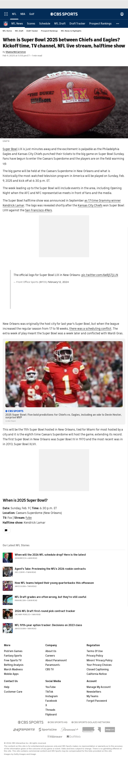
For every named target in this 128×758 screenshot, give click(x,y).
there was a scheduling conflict (90, 328)
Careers (50, 655)
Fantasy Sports (13, 655)
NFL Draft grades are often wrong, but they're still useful (50, 597)
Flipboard (51, 714)
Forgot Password (97, 701)
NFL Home (7, 31)
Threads (50, 710)
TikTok (49, 691)
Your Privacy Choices (99, 665)
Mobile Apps (11, 674)
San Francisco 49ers (38, 210)
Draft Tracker (32, 31)
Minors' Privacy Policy (99, 660)
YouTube (50, 687)
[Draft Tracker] (77, 23)
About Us (50, 651)
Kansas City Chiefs (90, 205)
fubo (29, 518)
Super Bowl (10, 149)
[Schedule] (44, 23)
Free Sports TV (13, 660)
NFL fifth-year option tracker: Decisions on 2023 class (48, 625)
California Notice (97, 674)
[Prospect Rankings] (100, 23)
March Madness (13, 669)
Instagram (51, 696)
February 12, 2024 (58, 282)
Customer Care (13, 691)
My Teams (92, 696)
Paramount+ (52, 665)
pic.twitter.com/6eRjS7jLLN (99, 275)
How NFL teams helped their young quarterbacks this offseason (54, 583)
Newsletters (94, 691)
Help (6, 687)
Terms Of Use (95, 651)
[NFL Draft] (60, 23)
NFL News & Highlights (71, 31)
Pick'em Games (13, 651)
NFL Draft (19, 31)
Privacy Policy (95, 655)
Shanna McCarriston (16, 51)
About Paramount (56, 660)
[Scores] (31, 23)
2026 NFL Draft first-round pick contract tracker (45, 611)
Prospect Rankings (49, 31)
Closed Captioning (98, 669)
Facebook (51, 701)
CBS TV (49, 669)
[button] (118, 23)
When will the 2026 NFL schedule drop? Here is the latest (50, 554)
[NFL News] (17, 23)
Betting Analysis (13, 665)
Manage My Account (99, 687)
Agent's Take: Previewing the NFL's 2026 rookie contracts (50, 569)
